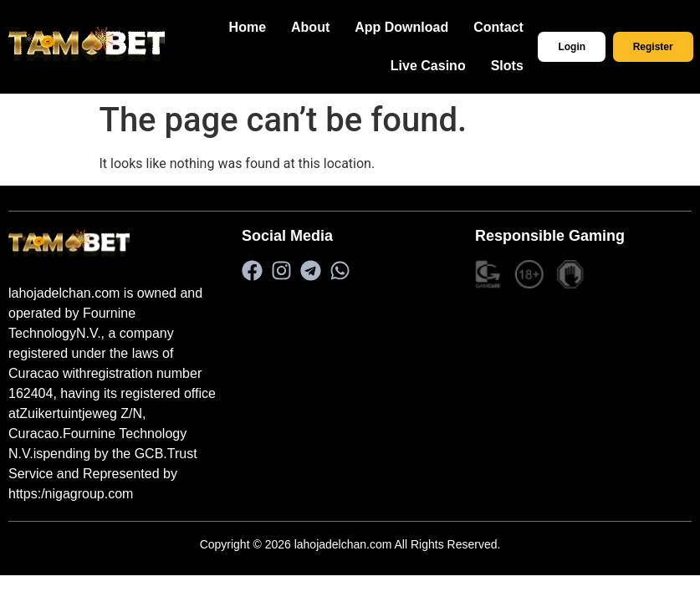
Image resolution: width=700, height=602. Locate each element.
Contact (521, 27)
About (333, 27)
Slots (529, 66)
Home (269, 27)
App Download (424, 27)
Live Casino (450, 66)
